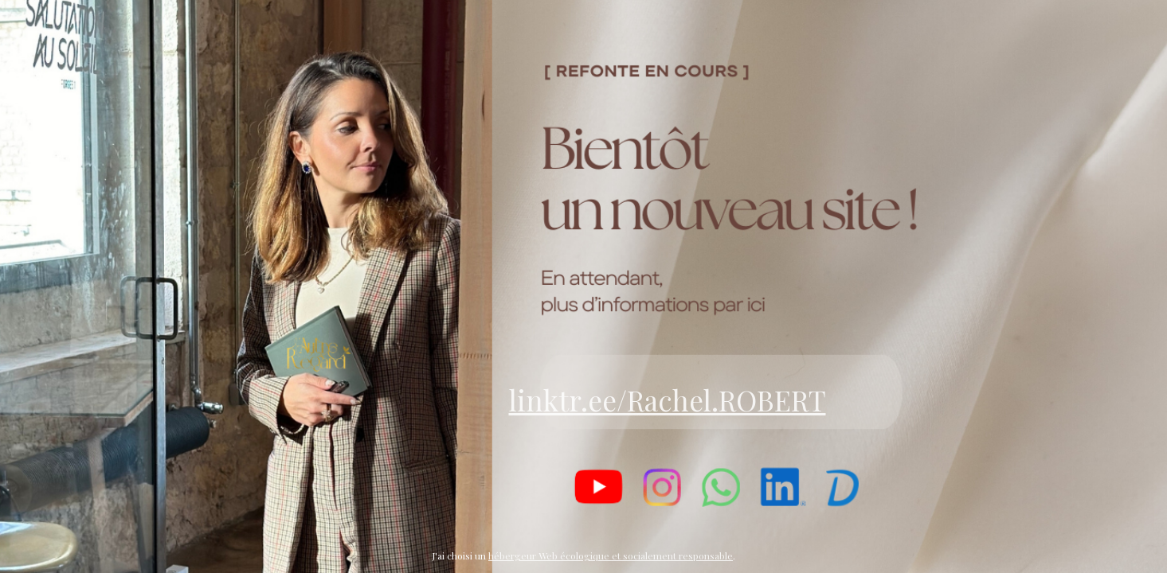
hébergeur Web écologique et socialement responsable (610, 555)
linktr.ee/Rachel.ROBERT (667, 400)
